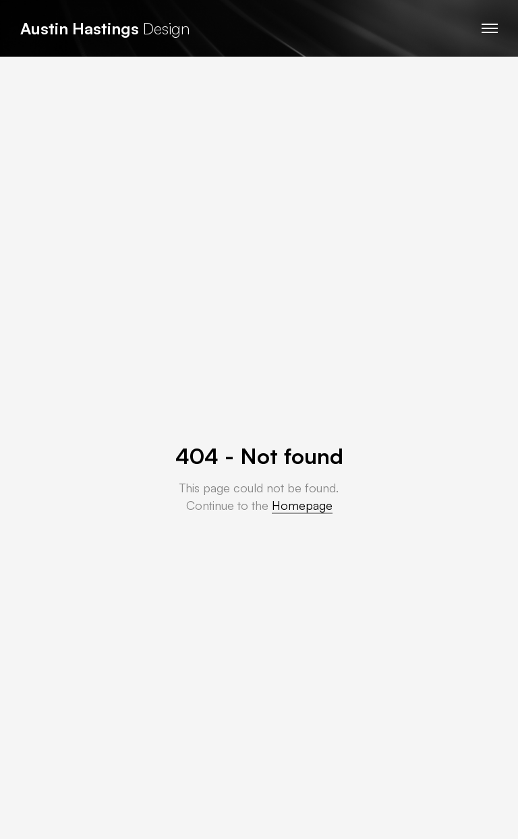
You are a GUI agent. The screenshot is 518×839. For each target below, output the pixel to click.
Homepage (302, 505)
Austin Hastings (79, 28)
